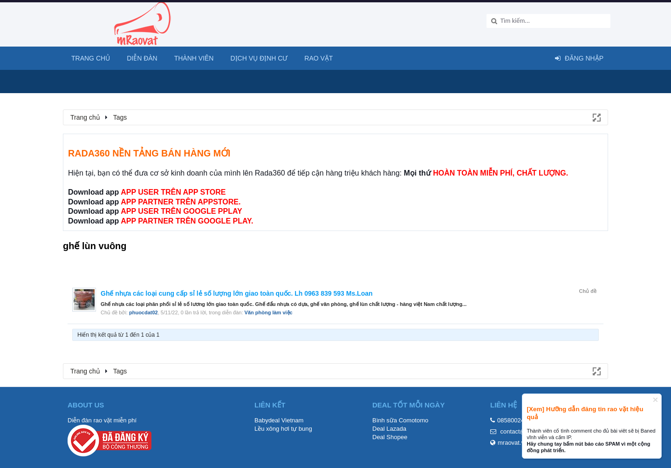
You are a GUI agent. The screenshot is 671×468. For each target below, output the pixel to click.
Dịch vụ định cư (259, 58)
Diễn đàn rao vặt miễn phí (102, 420)
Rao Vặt (318, 58)
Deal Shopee (389, 437)
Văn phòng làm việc (269, 312)
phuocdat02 (143, 312)
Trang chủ (90, 58)
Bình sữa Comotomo (400, 420)
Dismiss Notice (655, 399)
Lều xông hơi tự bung (283, 428)
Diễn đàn (142, 58)
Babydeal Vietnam (278, 420)
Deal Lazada (389, 428)
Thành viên (194, 58)
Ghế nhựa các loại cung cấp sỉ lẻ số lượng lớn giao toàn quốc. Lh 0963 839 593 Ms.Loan (237, 293)
